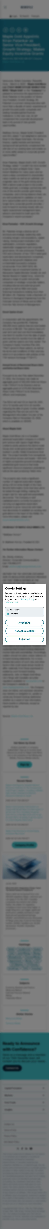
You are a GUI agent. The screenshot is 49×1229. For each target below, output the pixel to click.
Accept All (24, 622)
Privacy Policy (27, 599)
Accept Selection (24, 631)
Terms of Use (11, 602)
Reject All (24, 639)
